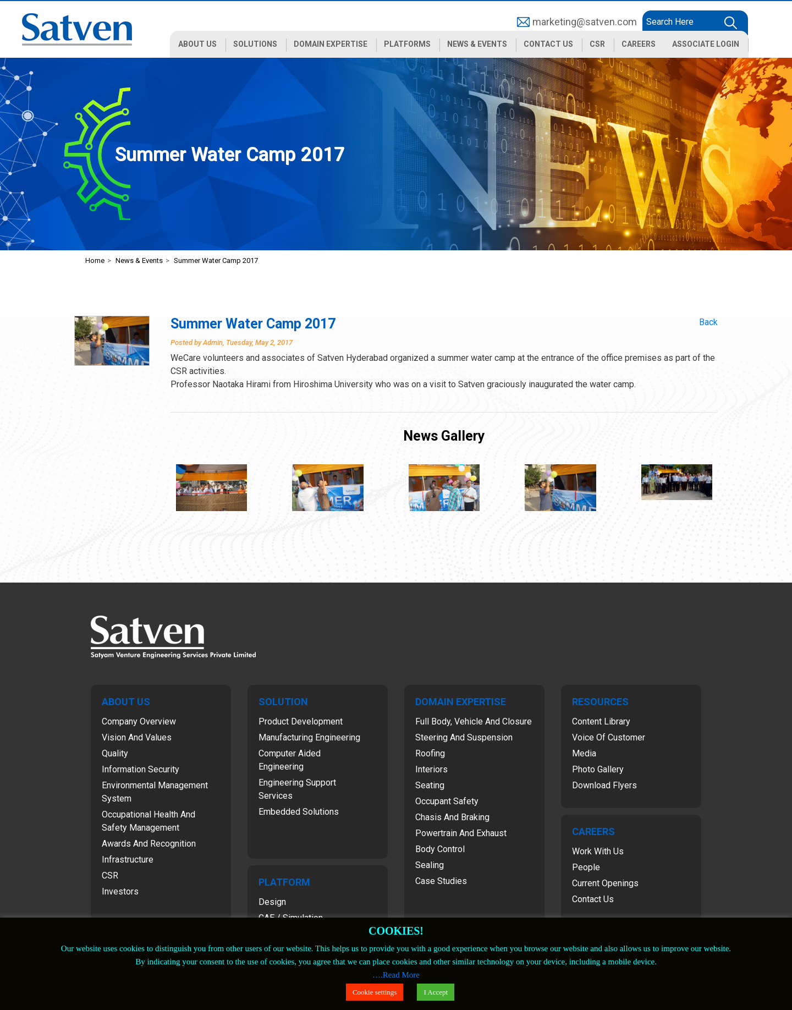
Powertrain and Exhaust (461, 833)
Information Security (140, 769)
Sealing (429, 865)
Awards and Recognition (149, 843)
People (586, 867)
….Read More (396, 974)
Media (584, 753)
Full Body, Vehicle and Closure (473, 721)
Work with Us (598, 851)
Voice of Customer (608, 737)
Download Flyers (604, 785)
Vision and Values (137, 737)
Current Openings (605, 883)
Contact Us (593, 899)
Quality (115, 753)
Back (708, 322)
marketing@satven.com (584, 22)
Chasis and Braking (452, 817)
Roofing (430, 753)
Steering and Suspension (464, 737)
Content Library (601, 721)
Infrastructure (127, 859)
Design (272, 902)
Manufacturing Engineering (309, 737)
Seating (429, 785)
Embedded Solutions (298, 811)
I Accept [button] (436, 992)
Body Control (440, 849)
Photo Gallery (598, 769)
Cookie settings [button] (375, 992)
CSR (110, 875)
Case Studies (441, 881)
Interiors (431, 769)
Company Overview (139, 721)
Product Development (300, 721)
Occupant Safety (447, 801)
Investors (120, 891)
